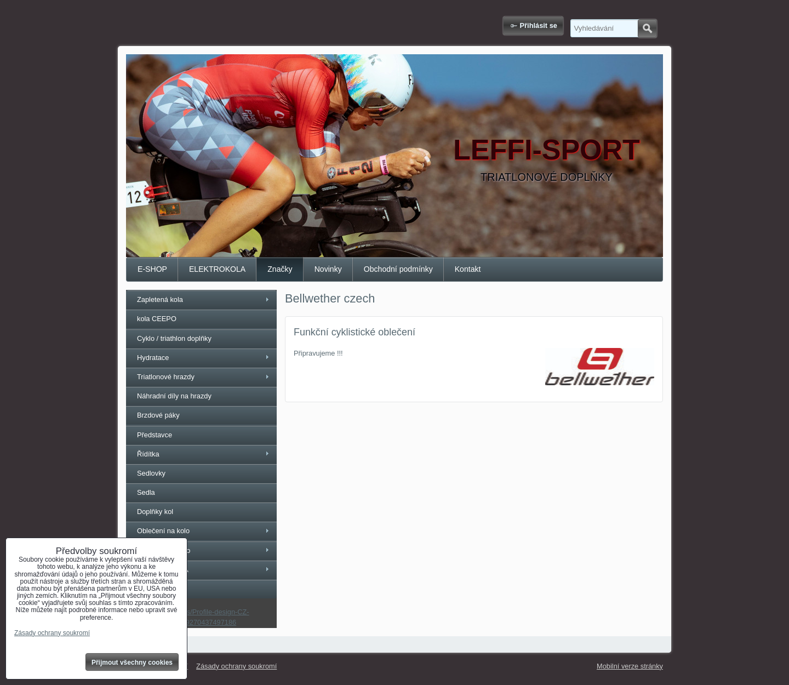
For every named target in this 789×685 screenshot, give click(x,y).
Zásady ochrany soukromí (236, 666)
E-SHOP (152, 269)
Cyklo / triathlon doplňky (174, 338)
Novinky (328, 269)
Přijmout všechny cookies (132, 662)
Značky (279, 269)
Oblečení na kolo (163, 531)
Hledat (647, 28)
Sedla (146, 492)
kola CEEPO (156, 319)
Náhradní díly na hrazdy (174, 396)
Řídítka (148, 454)
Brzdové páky (158, 415)
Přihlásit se (538, 25)
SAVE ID (150, 589)
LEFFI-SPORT (546, 149)
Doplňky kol (155, 511)
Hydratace (153, 357)
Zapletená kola (160, 299)
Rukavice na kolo (163, 550)
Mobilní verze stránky (630, 666)
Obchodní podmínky (398, 269)
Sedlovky (151, 473)
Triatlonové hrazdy (166, 377)
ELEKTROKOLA (217, 269)
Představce (154, 435)
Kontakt (468, 269)
